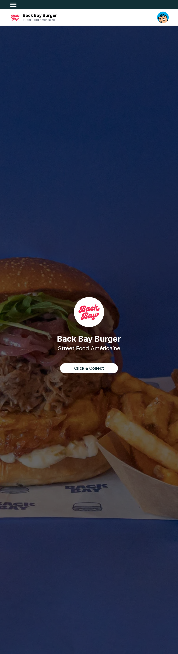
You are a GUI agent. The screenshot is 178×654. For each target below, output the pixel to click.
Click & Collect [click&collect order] (89, 368)
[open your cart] (163, 17)
